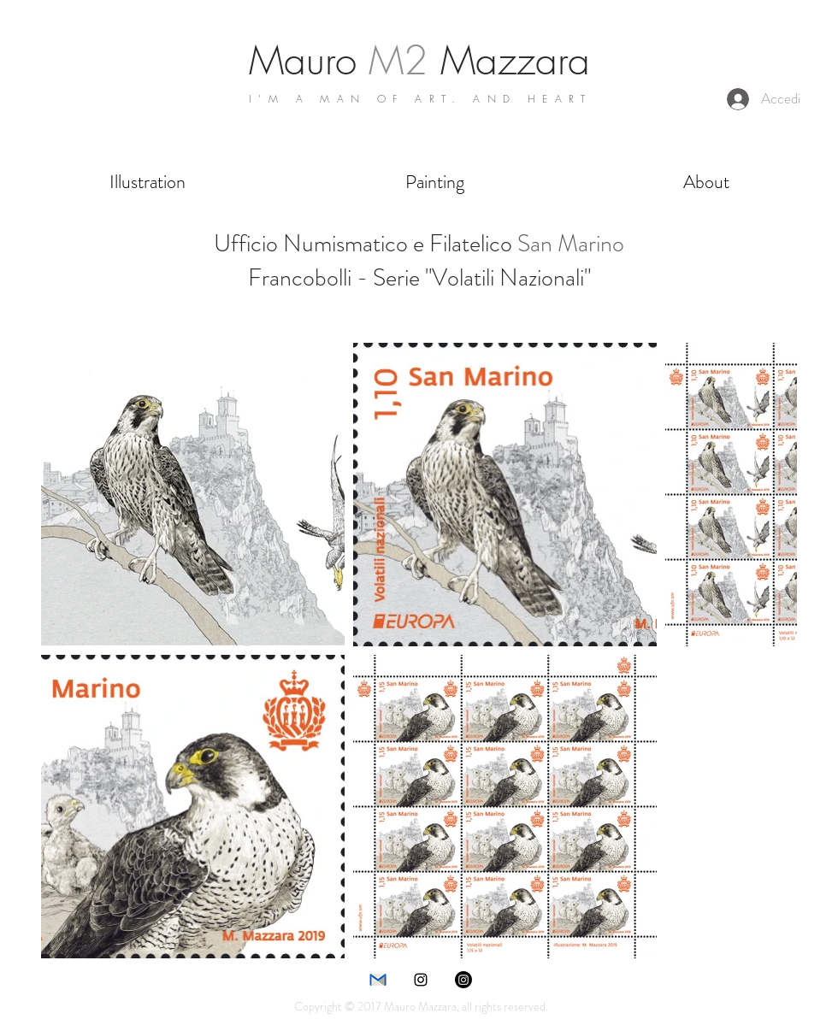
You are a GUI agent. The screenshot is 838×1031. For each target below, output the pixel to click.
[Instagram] (463, 979)
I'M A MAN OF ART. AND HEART (421, 98)
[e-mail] (378, 979)
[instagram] (420, 979)
